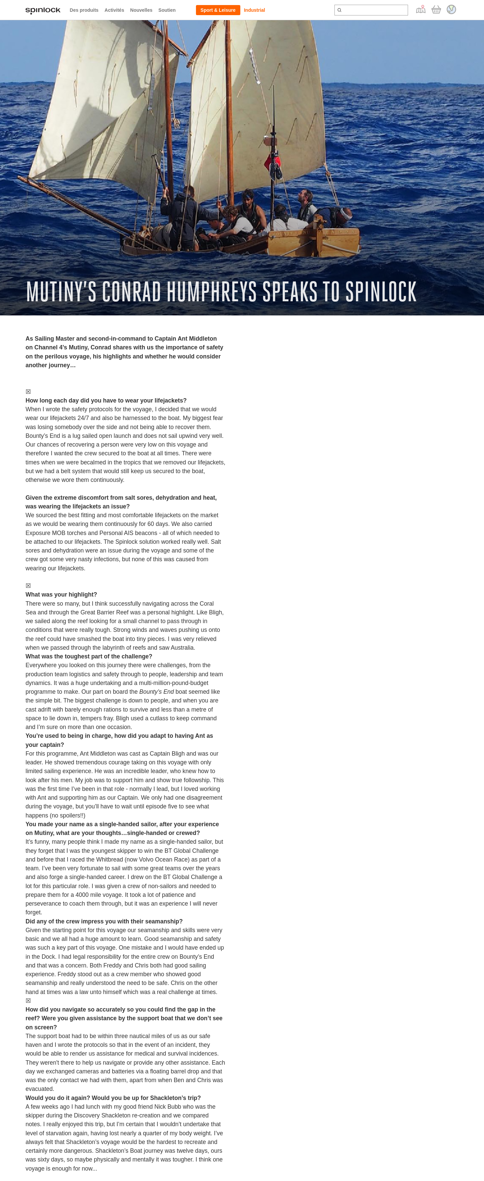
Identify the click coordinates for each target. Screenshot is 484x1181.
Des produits (84, 10)
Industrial (254, 10)
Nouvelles (141, 10)
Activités (114, 10)
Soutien (166, 10)
